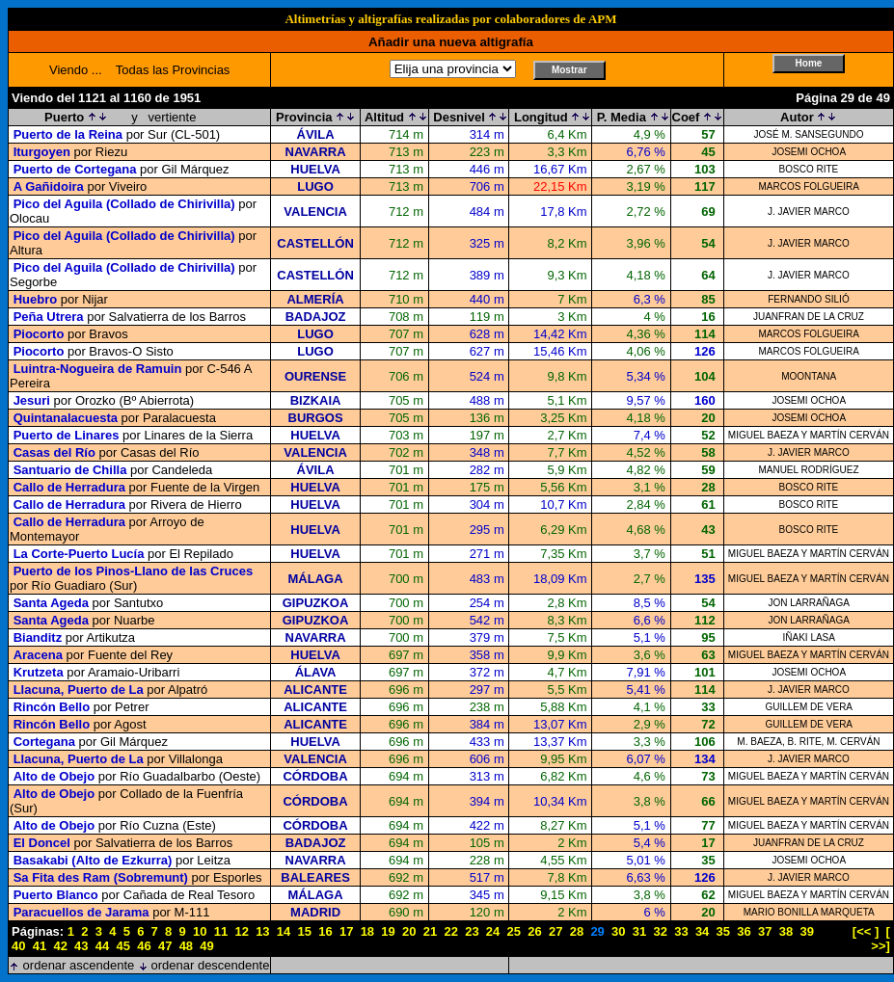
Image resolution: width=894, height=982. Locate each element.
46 (143, 946)
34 (702, 931)
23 (471, 931)
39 (806, 931)
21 (430, 931)
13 (262, 931)
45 (123, 946)
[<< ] (866, 931)
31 (639, 931)
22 (450, 931)
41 (39, 946)
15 (305, 931)
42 (60, 946)
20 (409, 931)
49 (206, 946)
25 (514, 931)
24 (493, 931)
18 (367, 931)
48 (186, 946)
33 (681, 931)
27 (555, 931)
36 (743, 931)
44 (102, 946)
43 (81, 946)
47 (165, 946)
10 (199, 931)
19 (387, 931)
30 (618, 931)
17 (346, 931)
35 (723, 931)
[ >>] (880, 938)
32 (659, 931)
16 (325, 931)
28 (576, 931)
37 (765, 931)
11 (221, 931)
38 (786, 931)
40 (18, 946)
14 (283, 931)
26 (534, 931)
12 (241, 931)
